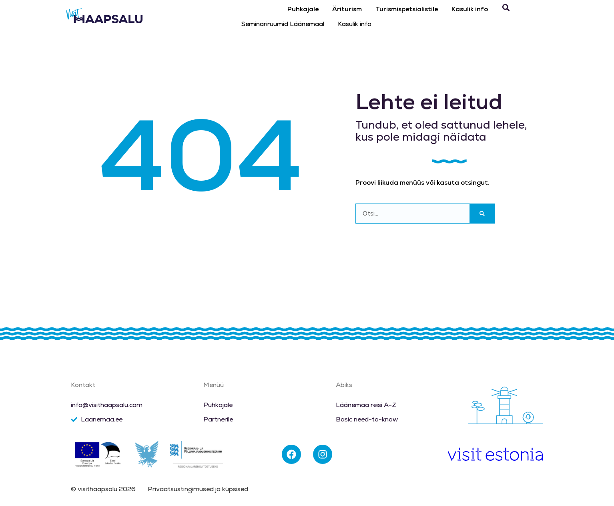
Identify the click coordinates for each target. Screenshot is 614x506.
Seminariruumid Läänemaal (282, 24)
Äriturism (347, 9)
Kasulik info (469, 9)
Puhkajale (303, 9)
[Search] (482, 213)
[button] (505, 7)
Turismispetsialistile (406, 9)
